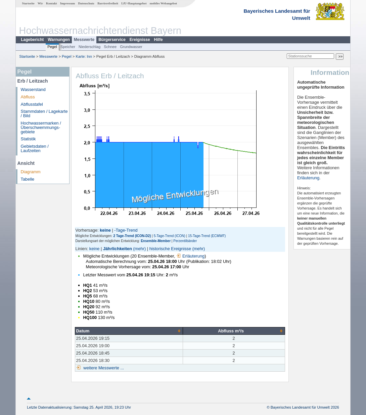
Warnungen (59, 39)
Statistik (28, 138)
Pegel (52, 47)
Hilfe (158, 39)
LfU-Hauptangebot (133, 3)
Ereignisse (140, 39)
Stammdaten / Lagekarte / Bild (44, 113)
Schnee (110, 47)
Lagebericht (32, 39)
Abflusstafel (32, 104)
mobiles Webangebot (163, 3)
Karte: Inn (84, 56)
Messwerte (84, 39)
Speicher (67, 47)
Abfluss (28, 96)
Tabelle (28, 179)
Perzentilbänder (185, 241)
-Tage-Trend (125, 230)
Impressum (67, 3)
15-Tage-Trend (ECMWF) (207, 236)
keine (94, 248)
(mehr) (139, 248)
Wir (40, 3)
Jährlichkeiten (117, 248)
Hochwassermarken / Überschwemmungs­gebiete (41, 127)
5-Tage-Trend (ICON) (169, 236)
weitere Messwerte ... (103, 367)
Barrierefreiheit (107, 3)
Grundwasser (131, 47)
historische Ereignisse (170, 248)
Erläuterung (190, 256)
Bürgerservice (112, 39)
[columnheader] (129, 330)
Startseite (28, 3)
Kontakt (51, 3)
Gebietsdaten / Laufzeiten (35, 148)
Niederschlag (89, 47)
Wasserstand (33, 89)
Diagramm (31, 171)
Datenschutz (86, 3)
